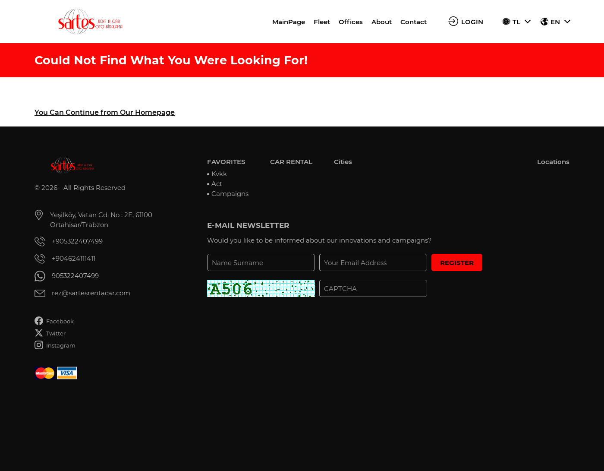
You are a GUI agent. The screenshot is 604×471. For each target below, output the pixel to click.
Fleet (322, 22)
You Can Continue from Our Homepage (105, 112)
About (381, 22)
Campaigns (230, 194)
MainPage (288, 22)
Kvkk (219, 174)
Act (216, 184)
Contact (413, 22)
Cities (343, 162)
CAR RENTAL (291, 162)
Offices (351, 22)
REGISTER (457, 263)
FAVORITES (226, 162)
